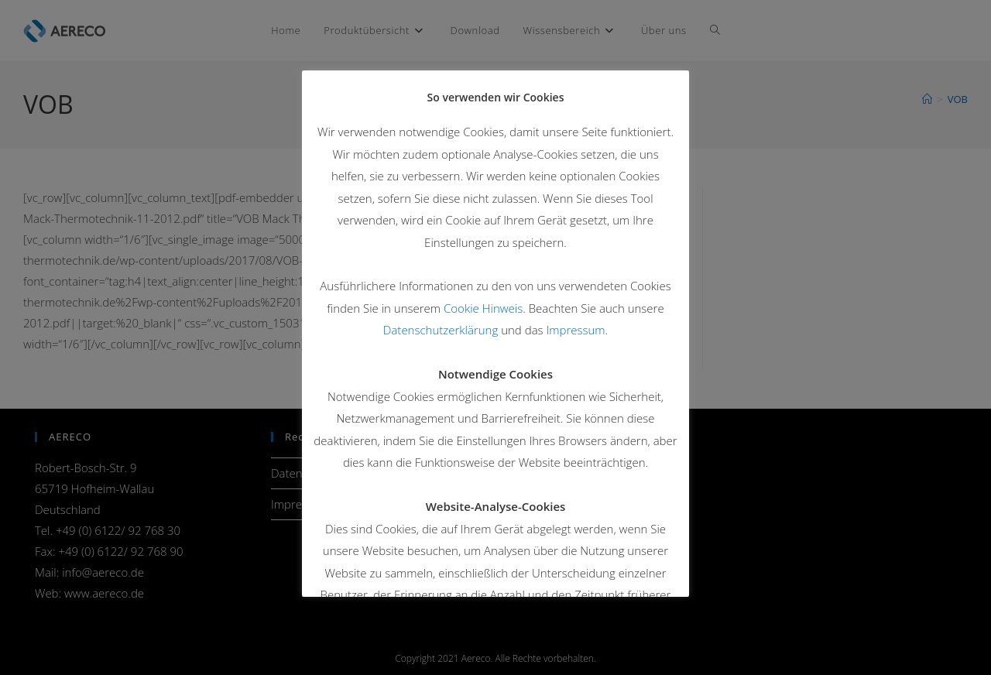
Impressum (575, 330)
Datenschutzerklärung (440, 330)
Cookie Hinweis (483, 308)
